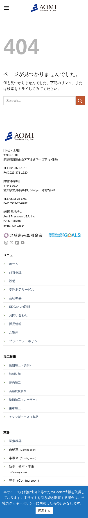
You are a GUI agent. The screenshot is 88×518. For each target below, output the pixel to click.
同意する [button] (44, 510)
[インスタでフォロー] (6, 243)
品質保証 (15, 272)
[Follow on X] (12, 243)
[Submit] (80, 100)
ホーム (13, 264)
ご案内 (13, 332)
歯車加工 (15, 408)
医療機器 (15, 441)
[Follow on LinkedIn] (17, 243)
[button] (6, 8)
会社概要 (15, 298)
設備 (12, 281)
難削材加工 (16, 374)
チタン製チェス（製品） (25, 417)
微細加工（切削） (20, 365)
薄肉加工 (15, 382)
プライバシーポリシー (25, 341)
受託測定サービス (21, 289)
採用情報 (15, 324)
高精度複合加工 (19, 391)
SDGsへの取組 (19, 306)
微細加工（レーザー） (23, 399)
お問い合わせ (18, 315)
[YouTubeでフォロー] (22, 243)
